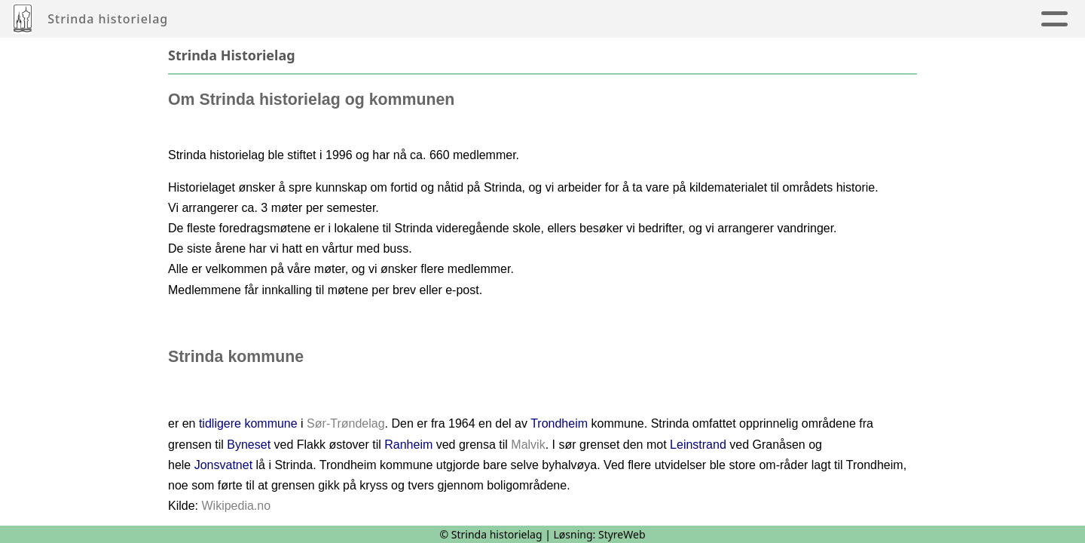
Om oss (847, 19)
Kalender (546, 19)
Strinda (759, 19)
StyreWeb (622, 534)
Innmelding (655, 19)
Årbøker (458, 19)
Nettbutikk (937, 19)
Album (388, 19)
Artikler (318, 19)
